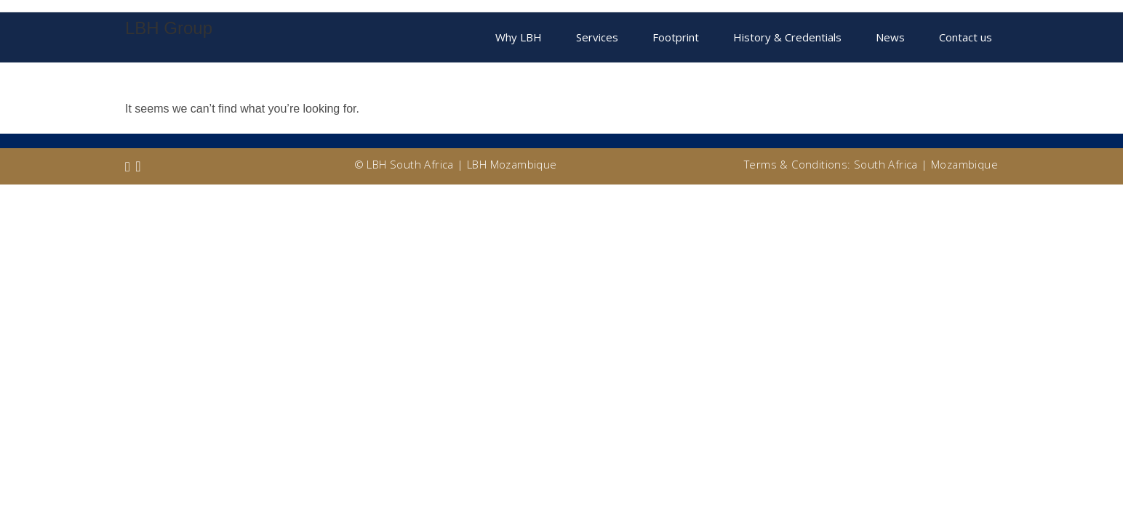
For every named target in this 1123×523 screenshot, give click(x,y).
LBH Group (168, 28)
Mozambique (964, 164)
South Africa (886, 164)
